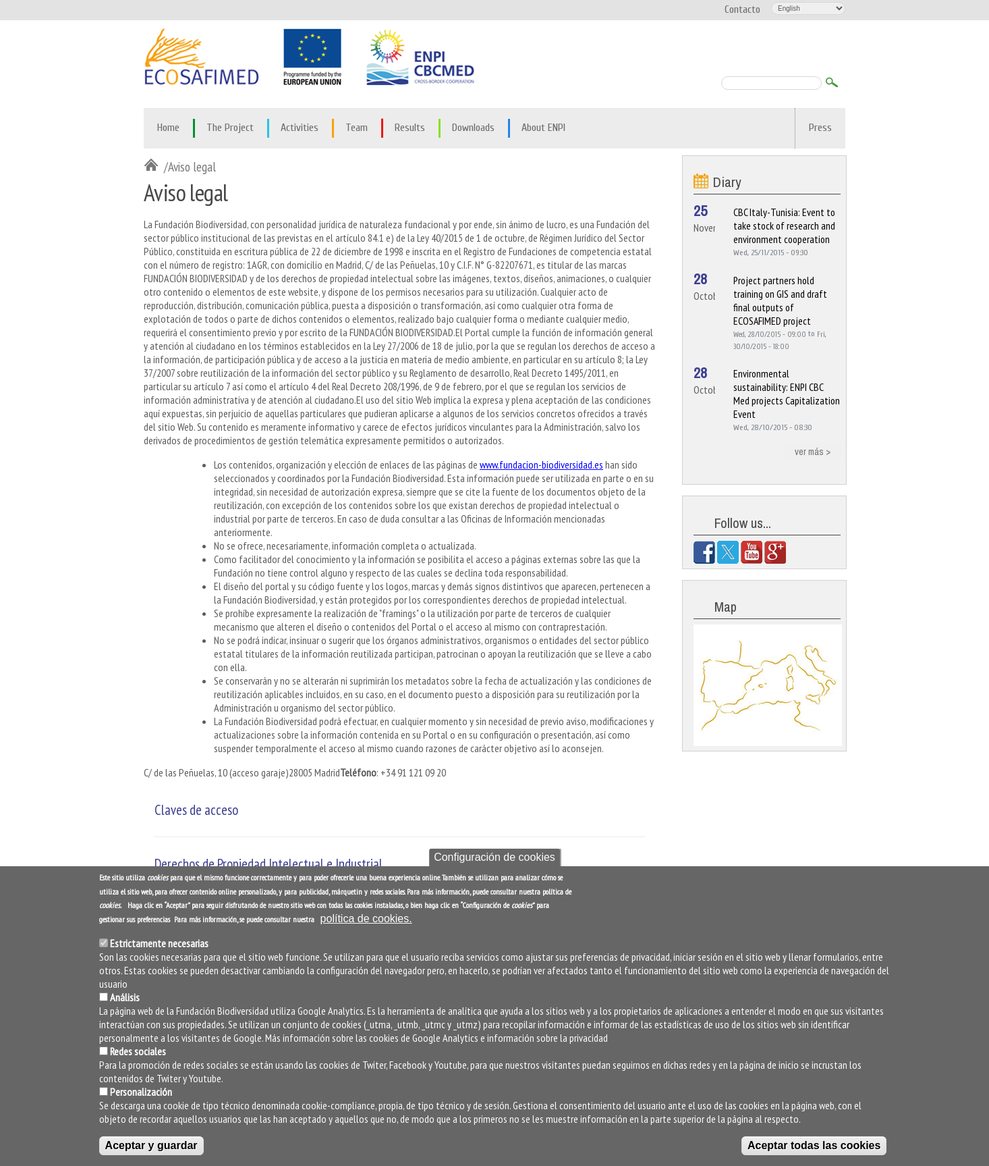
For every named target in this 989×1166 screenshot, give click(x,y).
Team (356, 128)
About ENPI (543, 128)
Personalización (141, 1093)
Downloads (473, 128)
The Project (230, 128)
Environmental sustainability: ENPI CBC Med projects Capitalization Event (786, 394)
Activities (299, 128)
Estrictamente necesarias (159, 944)
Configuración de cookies (494, 858)
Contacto (742, 9)
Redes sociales (138, 1052)
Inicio (154, 166)
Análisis (125, 998)
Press (820, 128)
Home (168, 128)
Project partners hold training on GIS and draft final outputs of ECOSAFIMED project (780, 300)
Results (410, 128)
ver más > (812, 450)
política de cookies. (366, 920)
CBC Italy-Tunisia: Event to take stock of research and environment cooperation (784, 225)
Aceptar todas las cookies (813, 1146)
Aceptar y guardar (151, 1146)
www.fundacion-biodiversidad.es (541, 464)
